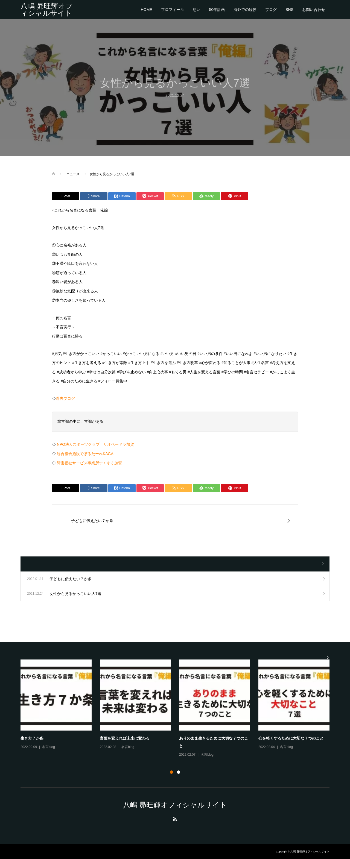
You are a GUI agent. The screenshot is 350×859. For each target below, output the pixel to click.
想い (196, 9)
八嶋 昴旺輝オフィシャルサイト (47, 9)
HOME (146, 9)
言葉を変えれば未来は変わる (125, 738)
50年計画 (217, 9)
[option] (179, 708)
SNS (289, 9)
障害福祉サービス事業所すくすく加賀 (89, 463)
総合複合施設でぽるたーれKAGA (85, 454)
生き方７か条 (32, 738)
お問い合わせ (313, 9)
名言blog (48, 747)
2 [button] (178, 772)
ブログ (271, 9)
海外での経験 (245, 9)
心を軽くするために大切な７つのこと (290, 738)
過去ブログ (65, 398)
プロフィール (172, 9)
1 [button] (171, 772)
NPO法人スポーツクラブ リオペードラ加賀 (95, 444)
